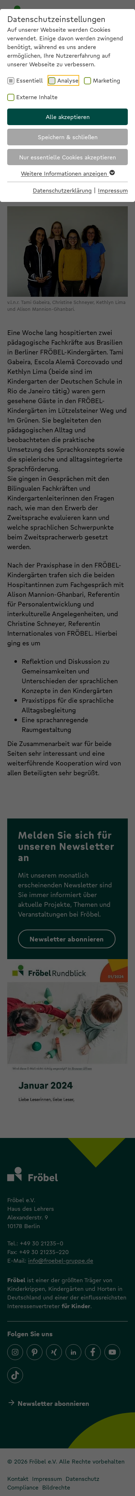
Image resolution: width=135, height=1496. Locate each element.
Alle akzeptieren (68, 116)
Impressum (113, 190)
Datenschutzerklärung (62, 190)
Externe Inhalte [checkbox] (37, 97)
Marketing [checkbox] (106, 80)
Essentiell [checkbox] (29, 80)
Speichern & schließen (68, 137)
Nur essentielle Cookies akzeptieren (67, 157)
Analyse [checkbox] (67, 80)
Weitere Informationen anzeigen (67, 173)
